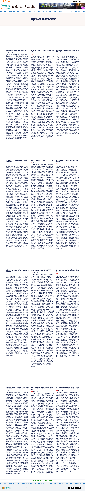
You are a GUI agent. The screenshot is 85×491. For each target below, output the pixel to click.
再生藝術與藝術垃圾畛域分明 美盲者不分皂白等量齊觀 (17, 270)
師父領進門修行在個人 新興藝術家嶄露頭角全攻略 (67, 270)
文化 (6, 52)
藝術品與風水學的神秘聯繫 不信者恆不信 (42, 160)
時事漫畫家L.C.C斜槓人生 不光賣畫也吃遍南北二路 (67, 51)
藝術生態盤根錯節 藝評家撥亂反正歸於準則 (17, 388)
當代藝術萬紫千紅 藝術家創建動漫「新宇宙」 (42, 388)
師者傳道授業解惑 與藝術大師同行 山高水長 (67, 388)
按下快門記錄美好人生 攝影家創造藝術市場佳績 (42, 51)
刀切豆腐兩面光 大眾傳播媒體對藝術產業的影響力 (67, 160)
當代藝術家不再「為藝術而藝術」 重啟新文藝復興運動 (17, 160)
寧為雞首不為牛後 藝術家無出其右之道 (16, 50)
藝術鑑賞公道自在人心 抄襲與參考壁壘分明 (42, 270)
